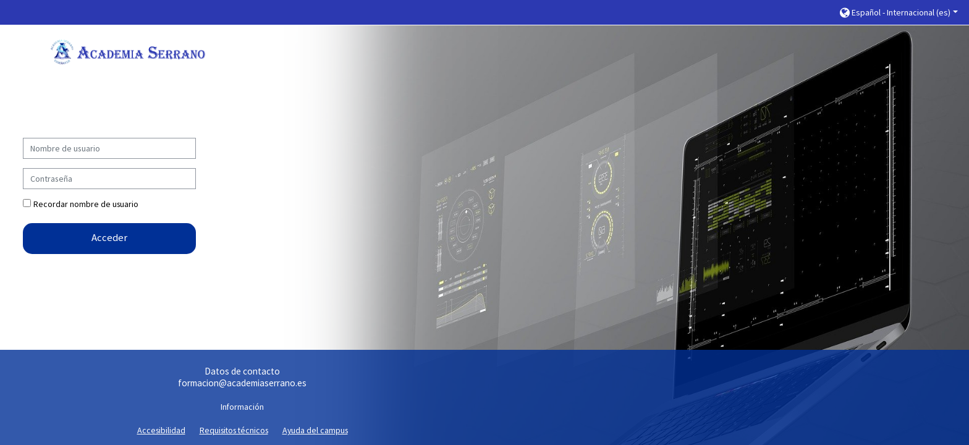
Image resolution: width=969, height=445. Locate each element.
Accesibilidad (161, 430)
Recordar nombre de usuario (85, 204)
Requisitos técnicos (234, 430)
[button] (898, 12)
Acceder (109, 237)
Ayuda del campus (315, 430)
